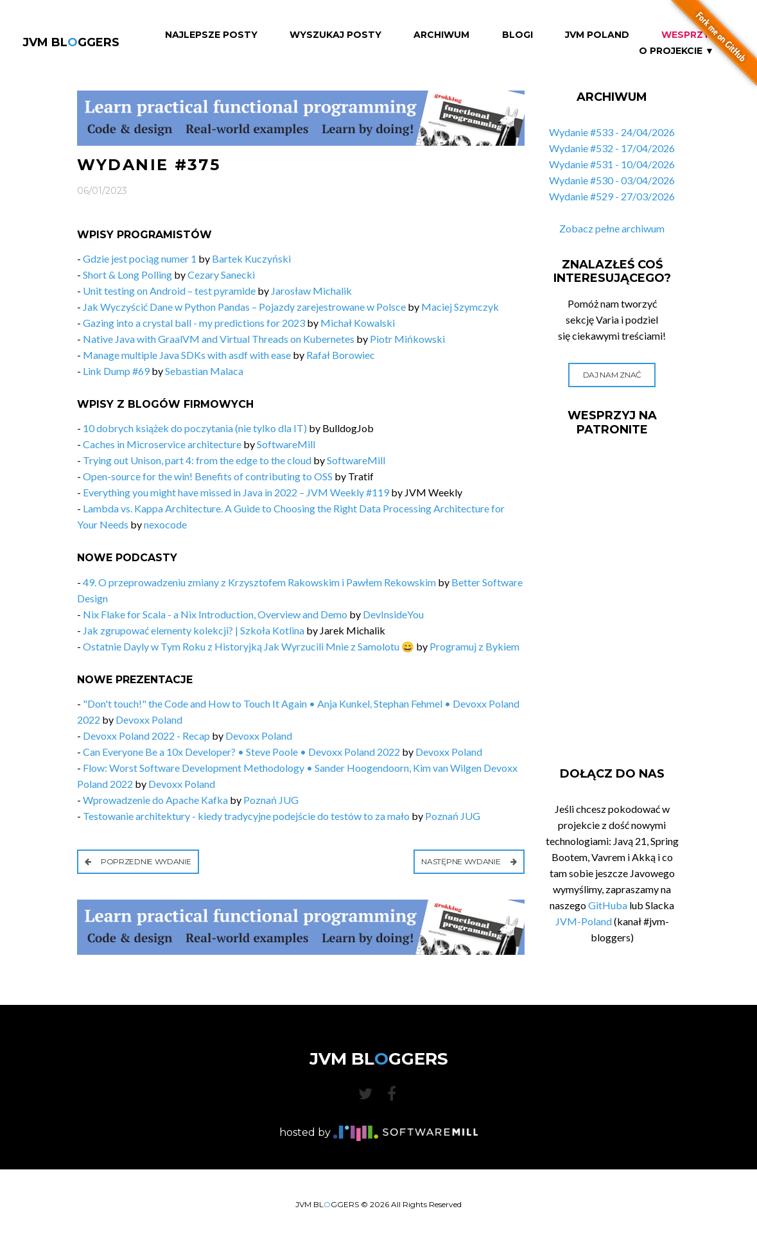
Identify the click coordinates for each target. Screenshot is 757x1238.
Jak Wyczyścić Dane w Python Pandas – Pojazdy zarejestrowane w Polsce (244, 307)
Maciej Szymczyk (460, 307)
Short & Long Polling (127, 274)
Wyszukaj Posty (335, 35)
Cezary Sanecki (221, 274)
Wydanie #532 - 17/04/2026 (612, 148)
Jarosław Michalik (311, 290)
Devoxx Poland (149, 719)
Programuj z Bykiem (474, 646)
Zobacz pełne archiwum (612, 228)
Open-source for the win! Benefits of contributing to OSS (208, 476)
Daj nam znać (612, 374)
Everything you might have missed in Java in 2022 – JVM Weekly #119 (236, 492)
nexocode (165, 524)
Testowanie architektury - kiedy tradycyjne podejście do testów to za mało (246, 816)
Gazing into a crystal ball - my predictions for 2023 (194, 323)
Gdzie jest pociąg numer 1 (139, 258)
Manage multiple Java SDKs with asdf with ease (187, 355)
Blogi (517, 35)
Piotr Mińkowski (407, 339)
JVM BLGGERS (70, 42)
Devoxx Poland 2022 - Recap (146, 735)
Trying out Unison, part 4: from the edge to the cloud (197, 460)
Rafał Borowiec (340, 355)
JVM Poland (597, 35)
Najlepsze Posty (211, 35)
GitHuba (607, 905)
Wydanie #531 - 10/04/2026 (612, 164)
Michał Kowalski (357, 323)
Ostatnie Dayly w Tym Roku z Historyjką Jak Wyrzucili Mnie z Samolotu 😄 (248, 646)
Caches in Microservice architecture (162, 444)
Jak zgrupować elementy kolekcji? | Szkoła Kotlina (193, 630)
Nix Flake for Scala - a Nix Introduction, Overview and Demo (215, 614)
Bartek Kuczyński (251, 258)
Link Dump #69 (116, 371)
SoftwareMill (286, 444)
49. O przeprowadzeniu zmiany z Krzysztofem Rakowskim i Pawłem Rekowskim (259, 582)
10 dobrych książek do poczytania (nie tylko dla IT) (195, 428)
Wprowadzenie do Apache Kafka (155, 800)
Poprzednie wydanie (138, 861)
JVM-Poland (583, 921)
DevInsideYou (393, 614)
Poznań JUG (271, 800)
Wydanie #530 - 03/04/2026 (612, 180)
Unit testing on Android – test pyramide (170, 290)
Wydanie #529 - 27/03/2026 (612, 196)
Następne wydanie (469, 861)
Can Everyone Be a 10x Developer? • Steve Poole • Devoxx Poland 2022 (241, 751)
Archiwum (441, 35)
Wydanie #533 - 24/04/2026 (612, 132)
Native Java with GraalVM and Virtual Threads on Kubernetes (218, 339)
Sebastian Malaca (204, 371)
